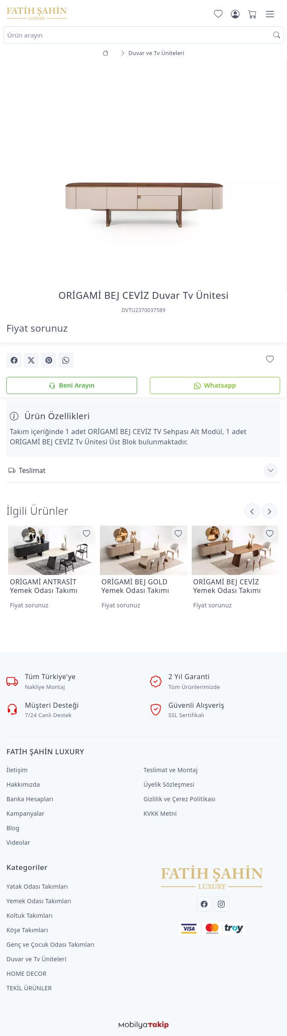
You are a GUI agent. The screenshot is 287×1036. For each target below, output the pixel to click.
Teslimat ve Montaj (171, 770)
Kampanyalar (25, 813)
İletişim (17, 770)
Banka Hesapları (29, 799)
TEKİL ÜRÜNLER (29, 988)
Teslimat (27, 470)
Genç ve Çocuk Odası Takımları (50, 944)
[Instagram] (221, 904)
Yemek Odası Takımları (38, 901)
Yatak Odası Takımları (37, 886)
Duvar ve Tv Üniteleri (36, 959)
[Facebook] (204, 904)
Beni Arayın (71, 386)
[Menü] (270, 14)
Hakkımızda (23, 784)
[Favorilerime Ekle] (270, 359)
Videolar (18, 842)
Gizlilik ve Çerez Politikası (180, 799)
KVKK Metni (160, 813)
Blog (13, 828)
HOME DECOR (26, 973)
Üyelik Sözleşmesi (169, 784)
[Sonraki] (252, 511)
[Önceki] (269, 511)
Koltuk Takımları (29, 915)
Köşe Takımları (27, 930)
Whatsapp (215, 386)
